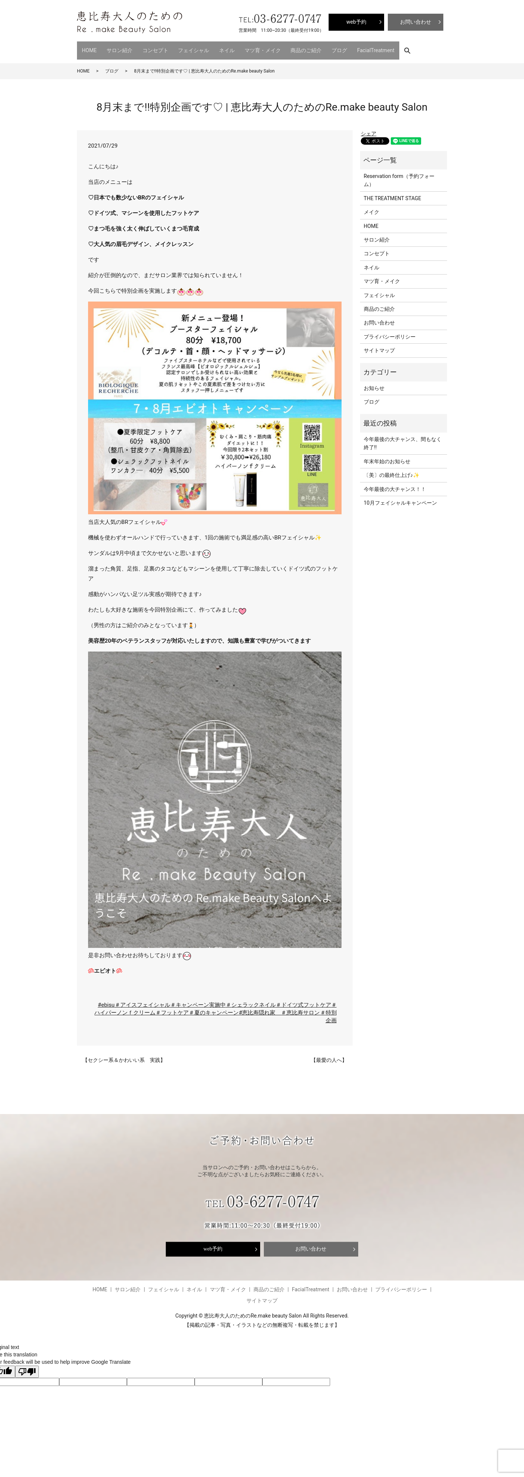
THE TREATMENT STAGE (392, 194)
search (378, 48)
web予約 (213, 1245)
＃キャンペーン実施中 (198, 1000)
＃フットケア (172, 1008)
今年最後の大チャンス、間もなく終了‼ (402, 439)
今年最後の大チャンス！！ (395, 485)
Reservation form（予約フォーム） (399, 176)
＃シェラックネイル (251, 1000)
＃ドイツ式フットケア (303, 1000)
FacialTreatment (344, 48)
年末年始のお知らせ (387, 457)
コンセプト (146, 48)
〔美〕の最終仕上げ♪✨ (391, 471)
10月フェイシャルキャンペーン (400, 499)
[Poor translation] (27, 1368)
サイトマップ (379, 346)
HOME (87, 48)
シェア (368, 129)
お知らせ (374, 384)
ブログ (312, 48)
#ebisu (106, 1000)
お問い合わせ (379, 319)
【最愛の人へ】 (329, 1056)
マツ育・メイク (242, 48)
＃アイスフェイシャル (142, 1000)
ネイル (210, 48)
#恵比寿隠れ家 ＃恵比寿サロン (279, 1008)
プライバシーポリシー (390, 333)
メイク (371, 208)
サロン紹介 (114, 48)
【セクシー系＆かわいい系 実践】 (124, 1056)
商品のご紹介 (282, 48)
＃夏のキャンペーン (214, 1008)
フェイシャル (180, 48)
